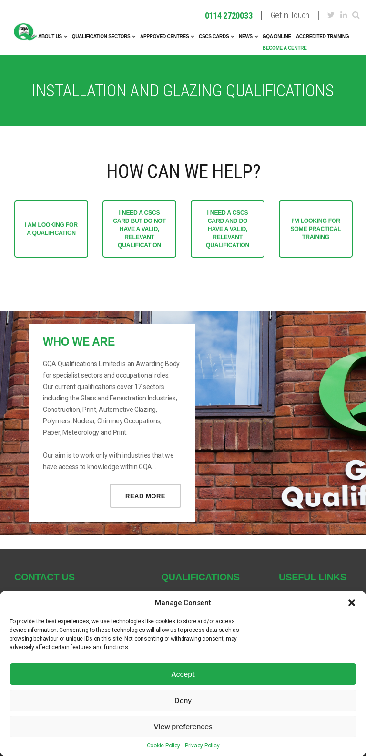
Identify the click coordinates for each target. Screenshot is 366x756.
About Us (50, 36)
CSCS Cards (214, 36)
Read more (145, 496)
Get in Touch (289, 15)
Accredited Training (322, 36)
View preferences (183, 727)
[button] (351, 603)
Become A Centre (285, 48)
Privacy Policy (202, 745)
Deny (183, 700)
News (246, 36)
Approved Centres (164, 36)
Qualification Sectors (101, 36)
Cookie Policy (163, 745)
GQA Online (277, 36)
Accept (183, 674)
